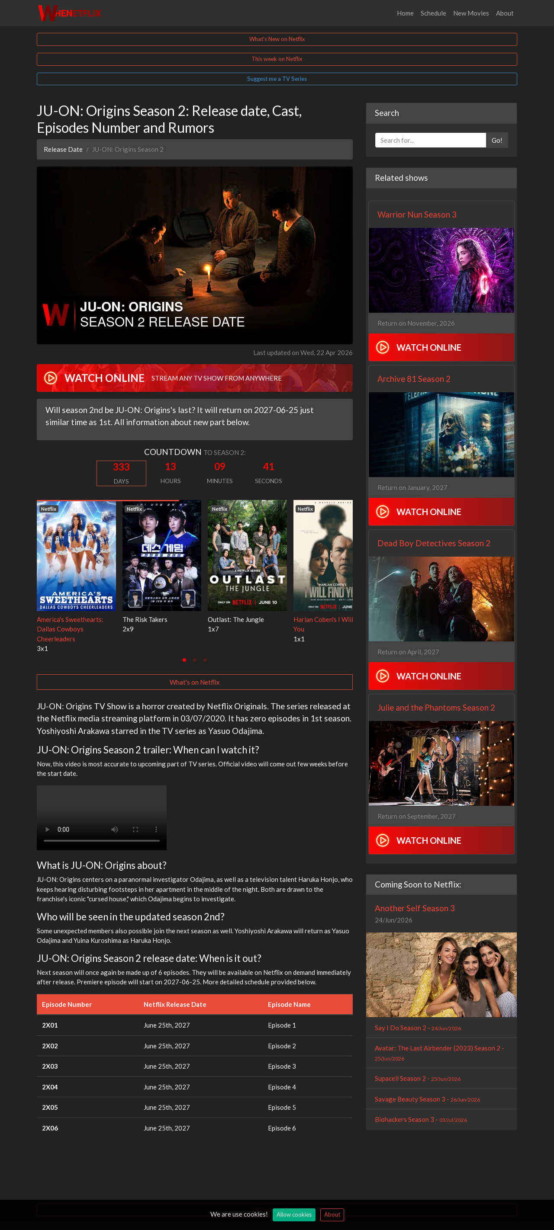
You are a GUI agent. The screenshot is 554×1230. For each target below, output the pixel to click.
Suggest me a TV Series (277, 78)
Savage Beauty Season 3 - (427, 1099)
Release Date (63, 149)
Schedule (433, 13)
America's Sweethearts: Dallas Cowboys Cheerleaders (70, 629)
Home (405, 13)
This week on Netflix (277, 58)
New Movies (471, 13)
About (505, 13)
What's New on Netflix (277, 38)
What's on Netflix (195, 682)
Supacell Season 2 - (418, 1078)
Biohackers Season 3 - (421, 1119)
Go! (497, 140)
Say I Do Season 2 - (418, 1027)
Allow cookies (294, 1214)
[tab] (184, 659)
